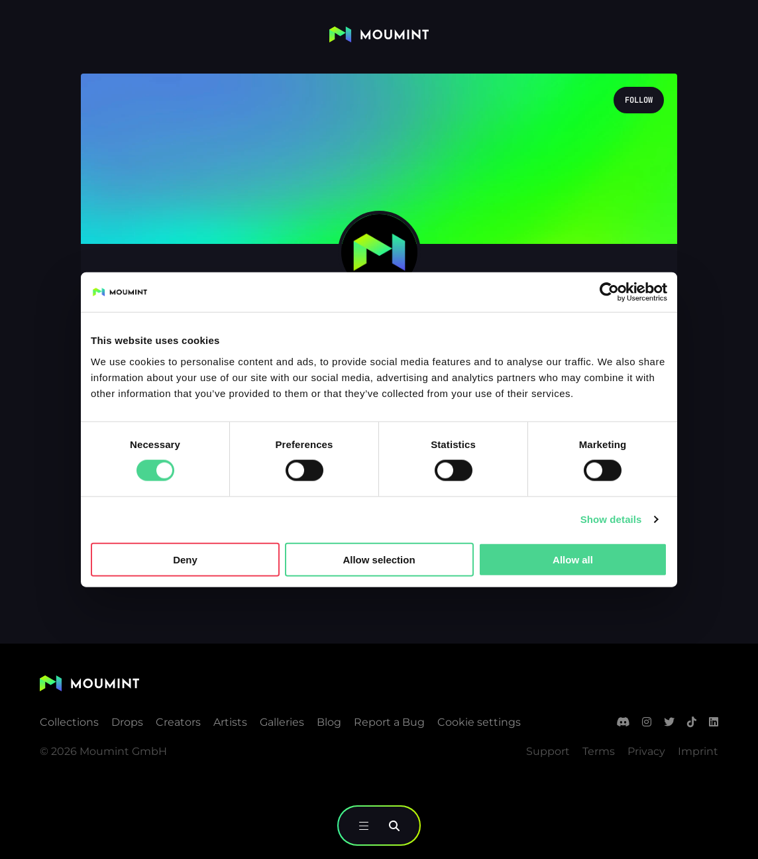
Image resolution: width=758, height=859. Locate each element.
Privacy (646, 751)
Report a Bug (389, 722)
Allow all (573, 559)
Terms (598, 751)
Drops (127, 722)
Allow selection (379, 559)
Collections (69, 722)
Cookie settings (479, 722)
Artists (230, 722)
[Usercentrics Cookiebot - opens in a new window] (609, 292)
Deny (185, 559)
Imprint (698, 751)
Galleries (282, 722)
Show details (611, 519)
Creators (178, 722)
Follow (639, 100)
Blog (329, 722)
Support (548, 751)
